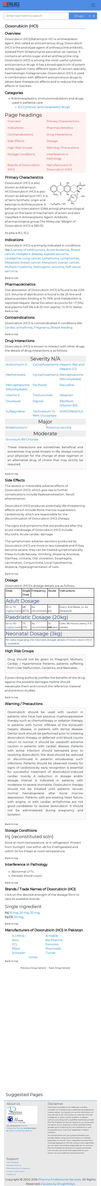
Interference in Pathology (57, 156)
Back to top (11, 278)
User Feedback (13, 1162)
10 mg (14, 912)
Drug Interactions (59, 134)
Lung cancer (31, 258)
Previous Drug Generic (33, 968)
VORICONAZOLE (71, 411)
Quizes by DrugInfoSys (58, 1183)
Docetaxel (13, 401)
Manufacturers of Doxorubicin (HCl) (59, 167)
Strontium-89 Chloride (22, 439)
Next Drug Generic (59, 968)
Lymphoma (50, 258)
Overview (14, 121)
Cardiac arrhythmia (19, 327)
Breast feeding (61, 327)
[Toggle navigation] (93, 5)
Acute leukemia (57, 249)
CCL (15, 944)
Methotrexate (16, 374)
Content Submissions (15, 1171)
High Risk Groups (20, 147)
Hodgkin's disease (29, 254)
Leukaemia (13, 258)
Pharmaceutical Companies (18, 1168)
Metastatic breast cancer (23, 262)
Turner (50, 952)
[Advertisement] (50, 995)
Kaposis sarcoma (56, 254)
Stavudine (67, 385)
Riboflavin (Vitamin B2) (68, 403)
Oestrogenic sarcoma (48, 267)
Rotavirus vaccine (58, 427)
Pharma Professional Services (59, 1179)
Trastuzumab (42, 395)
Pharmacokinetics (60, 127)
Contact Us (11, 1174)
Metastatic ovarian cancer (60, 262)
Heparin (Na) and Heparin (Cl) (72, 366)
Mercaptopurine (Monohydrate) (71, 377)
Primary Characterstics (63, 121)
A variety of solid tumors (28, 249)
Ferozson (52, 944)
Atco (15, 940)
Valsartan (66, 395)
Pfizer (16, 948)
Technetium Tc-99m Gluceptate (45, 413)
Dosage (52, 141)
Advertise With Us (14, 1165)
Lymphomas (69, 258)
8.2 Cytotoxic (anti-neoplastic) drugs (44, 107)
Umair (33, 957)
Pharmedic (53, 948)
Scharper (18, 952)
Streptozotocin (16, 427)
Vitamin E (13, 395)
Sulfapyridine (15, 411)
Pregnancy (42, 327)
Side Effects (16, 141)
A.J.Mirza (18, 935)
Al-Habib (51, 935)
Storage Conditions (21, 154)
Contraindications (20, 134)
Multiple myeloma (18, 267)
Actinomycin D (16, 364)
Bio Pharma (53, 940)
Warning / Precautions (63, 147)
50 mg (35, 912)
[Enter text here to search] (36, 16)
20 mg (24, 912)
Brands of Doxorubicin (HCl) (24, 167)
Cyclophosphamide (46, 364)
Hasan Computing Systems (20, 1131)
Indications (16, 127)
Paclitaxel (40, 385)
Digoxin (38, 401)
